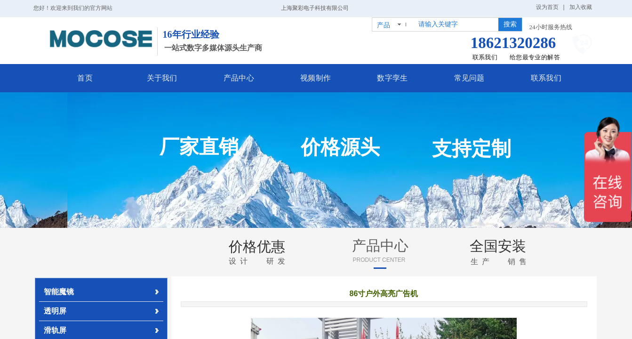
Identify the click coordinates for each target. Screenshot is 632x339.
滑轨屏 (55, 330)
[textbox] (456, 24)
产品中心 (245, 77)
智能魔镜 (59, 292)
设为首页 (547, 7)
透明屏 (55, 311)
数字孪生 (385, 77)
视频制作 (315, 77)
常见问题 (455, 77)
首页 (105, 77)
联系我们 (525, 77)
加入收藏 (580, 7)
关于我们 (176, 77)
